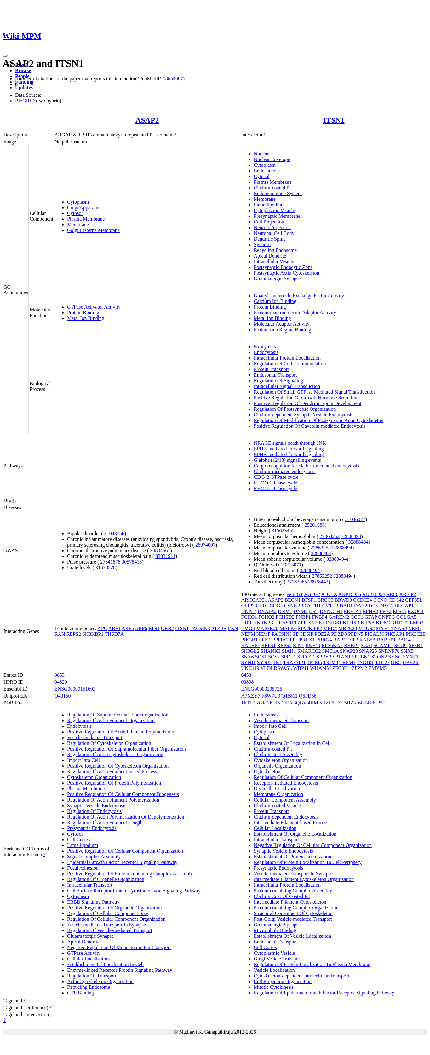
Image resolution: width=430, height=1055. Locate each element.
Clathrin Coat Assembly (278, 754)
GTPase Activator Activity (94, 307)
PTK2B (219, 628)
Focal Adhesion (83, 868)
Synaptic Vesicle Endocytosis (96, 805)
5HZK (350, 702)
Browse (23, 70)
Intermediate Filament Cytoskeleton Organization (304, 879)
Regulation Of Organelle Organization (105, 879)
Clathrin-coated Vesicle (277, 805)
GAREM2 (339, 617)
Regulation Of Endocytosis (94, 811)
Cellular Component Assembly (285, 800)
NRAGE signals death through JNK (290, 443)
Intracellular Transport (89, 885)
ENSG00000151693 (74, 689)
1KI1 (246, 702)
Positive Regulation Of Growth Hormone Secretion (305, 397)
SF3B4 (415, 645)
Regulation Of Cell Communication (290, 363)
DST (313, 611)
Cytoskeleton (267, 771)
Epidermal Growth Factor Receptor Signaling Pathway (122, 862)
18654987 (173, 78)
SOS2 (274, 656)
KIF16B (351, 622)
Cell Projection (269, 221)
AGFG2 (312, 594)
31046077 (355, 519)
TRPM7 (347, 662)
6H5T (378, 702)
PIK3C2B (416, 634)
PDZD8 (339, 634)
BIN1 (154, 628)
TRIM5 (314, 662)
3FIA (287, 702)
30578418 (132, 562)
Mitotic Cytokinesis (274, 987)
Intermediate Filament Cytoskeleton (290, 902)
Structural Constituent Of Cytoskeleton (293, 913)
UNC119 (250, 668)
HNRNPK (263, 622)
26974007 (205, 545)
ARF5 (128, 628)
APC (102, 628)
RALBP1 (250, 645)
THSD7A (114, 634)
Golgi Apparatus (83, 207)
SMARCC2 (309, 651)
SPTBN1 (361, 656)
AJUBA (329, 594)
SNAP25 (368, 651)
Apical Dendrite (270, 255)
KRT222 (400, 622)
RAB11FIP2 (345, 639)
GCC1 (356, 617)
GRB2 (167, 628)
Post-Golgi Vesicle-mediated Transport (293, 919)
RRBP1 (351, 645)
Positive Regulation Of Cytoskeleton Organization (118, 765)
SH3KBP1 (93, 634)
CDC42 (396, 600)
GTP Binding (80, 992)
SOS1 (261, 656)
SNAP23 (349, 651)
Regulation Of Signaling (278, 380)
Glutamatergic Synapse (277, 278)
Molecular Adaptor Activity (282, 324)
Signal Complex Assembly (94, 856)
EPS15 (400, 611)
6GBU (364, 702)
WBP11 (301, 668)
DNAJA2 (267, 611)
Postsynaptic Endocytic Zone (283, 267)
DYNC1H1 (331, 611)
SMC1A (330, 651)
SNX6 (247, 656)
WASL (285, 668)
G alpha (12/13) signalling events (287, 460)
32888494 (351, 536)
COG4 (276, 605)
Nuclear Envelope (272, 159)
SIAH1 (289, 651)
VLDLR (269, 668)
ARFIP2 (407, 594)
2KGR (259, 702)
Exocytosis (265, 346)
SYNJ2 (264, 662)
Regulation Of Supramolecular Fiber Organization (117, 714)
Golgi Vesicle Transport (278, 958)
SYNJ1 (248, 662)
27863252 (329, 536)
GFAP (370, 617)
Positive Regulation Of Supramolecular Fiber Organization (126, 748)
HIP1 (246, 622)
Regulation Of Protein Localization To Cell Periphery (308, 862)
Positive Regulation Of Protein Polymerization (114, 782)
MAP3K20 (267, 628)
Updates (24, 87)
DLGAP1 (404, 605)
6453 (246, 675)
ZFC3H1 (341, 668)
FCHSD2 (285, 617)
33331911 (165, 556)
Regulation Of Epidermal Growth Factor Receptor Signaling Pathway (324, 992)
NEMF (263, 634)
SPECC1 (306, 656)
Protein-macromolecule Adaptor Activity (295, 312)
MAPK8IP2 (310, 628)
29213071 (291, 564)
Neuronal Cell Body (274, 233)
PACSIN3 (200, 628)
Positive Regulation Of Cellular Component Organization (125, 851)
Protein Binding (83, 312)
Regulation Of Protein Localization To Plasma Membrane (312, 964)
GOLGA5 (406, 617)
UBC (396, 662)
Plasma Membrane (86, 219)
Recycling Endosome (275, 250)
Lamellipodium (269, 204)
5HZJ (337, 702)
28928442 (318, 581)
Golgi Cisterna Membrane (93, 230)
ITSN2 (311, 622)
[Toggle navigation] (5, 56)
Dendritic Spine (270, 238)
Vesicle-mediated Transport (95, 737)
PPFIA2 (280, 639)
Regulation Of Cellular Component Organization (116, 919)
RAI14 (404, 639)
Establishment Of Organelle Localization (295, 834)
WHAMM (320, 668)
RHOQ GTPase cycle (275, 482)
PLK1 (265, 639)
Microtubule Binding (275, 930)
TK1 (277, 662)
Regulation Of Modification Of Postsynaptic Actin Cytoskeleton (319, 420)
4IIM (313, 702)
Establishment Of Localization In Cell (105, 964)
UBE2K (411, 662)
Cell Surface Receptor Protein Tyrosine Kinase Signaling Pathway (134, 890)
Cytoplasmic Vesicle (274, 210)
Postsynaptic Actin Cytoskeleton (286, 272)
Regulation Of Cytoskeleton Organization (109, 743)
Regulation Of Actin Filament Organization (111, 720)
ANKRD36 (349, 594)
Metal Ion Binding (85, 318)
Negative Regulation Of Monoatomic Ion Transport (119, 947)
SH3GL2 (250, 651)
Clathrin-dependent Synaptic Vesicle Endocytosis (303, 414)
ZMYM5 (377, 668)
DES (373, 605)
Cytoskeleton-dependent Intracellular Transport (301, 975)
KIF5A (368, 622)
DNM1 (285, 611)
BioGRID (25, 100)
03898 (247, 682)
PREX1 (307, 639)
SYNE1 (411, 656)
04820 (60, 682)
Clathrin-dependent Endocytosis (286, 817)
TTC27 (382, 662)
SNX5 (407, 651)
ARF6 (141, 628)
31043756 (114, 533)
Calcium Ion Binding (275, 301)
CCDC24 (362, 600)
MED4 (330, 628)
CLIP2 (248, 605)
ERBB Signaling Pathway (93, 902)
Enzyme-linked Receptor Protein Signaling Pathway (119, 970)
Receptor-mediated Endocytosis (286, 782)
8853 (59, 675)
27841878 (110, 562)
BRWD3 (343, 600)
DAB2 (360, 605)
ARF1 (114, 628)
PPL (294, 639)
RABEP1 (386, 639)
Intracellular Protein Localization (287, 358)
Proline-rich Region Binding (282, 329)
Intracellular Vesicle (274, 261)
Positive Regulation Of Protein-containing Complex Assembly (130, 873)
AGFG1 (295, 594)
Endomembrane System (278, 193)
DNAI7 (248, 611)
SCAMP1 (383, 645)
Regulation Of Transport (91, 975)
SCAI (366, 645)
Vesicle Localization (274, 970)
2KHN (274, 702)
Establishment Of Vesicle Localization (292, 936)
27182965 (297, 581)
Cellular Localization (88, 958)
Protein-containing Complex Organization (296, 907)
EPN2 (385, 611)
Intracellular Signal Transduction (287, 386)
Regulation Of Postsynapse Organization (295, 409)
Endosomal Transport (275, 375)
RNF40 (312, 645)
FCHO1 (249, 617)
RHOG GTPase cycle (275, 488)
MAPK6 (287, 628)
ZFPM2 (359, 668)
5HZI (324, 702)
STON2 (379, 656)
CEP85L (413, 600)
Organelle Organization (277, 765)
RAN (59, 634)
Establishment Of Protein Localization (292, 856)
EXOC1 (416, 611)
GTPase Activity (83, 953)
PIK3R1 (249, 639)
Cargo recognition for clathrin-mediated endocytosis (306, 465)
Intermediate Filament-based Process (291, 822)
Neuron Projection (272, 227)
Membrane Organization (278, 794)
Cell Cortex (78, 839)
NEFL (414, 628)
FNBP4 (319, 617)
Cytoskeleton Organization (94, 777)
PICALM (374, 634)
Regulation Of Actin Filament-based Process (112, 771)
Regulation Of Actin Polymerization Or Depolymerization (125, 817)
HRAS (282, 622)
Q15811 (290, 696)
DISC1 (386, 605)
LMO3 (417, 622)
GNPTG (386, 617)
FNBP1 (303, 617)
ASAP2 (147, 120)
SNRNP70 (389, 651)
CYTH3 (330, 605)
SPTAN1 (342, 656)
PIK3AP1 (394, 634)
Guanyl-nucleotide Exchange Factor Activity (299, 295)
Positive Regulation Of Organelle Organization (114, 907)
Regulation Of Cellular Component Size (107, 913)
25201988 (315, 525)
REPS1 (268, 645)
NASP (400, 628)
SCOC (401, 645)
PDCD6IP (303, 634)
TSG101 (365, 662)
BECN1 (292, 600)
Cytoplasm (78, 202)
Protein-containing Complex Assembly (293, 890)
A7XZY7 (250, 696)
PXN (233, 628)
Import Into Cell (83, 760)
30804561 (160, 550)
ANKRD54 (373, 594)
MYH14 (384, 628)
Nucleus (262, 153)
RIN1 (298, 645)
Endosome (264, 170)
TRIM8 (330, 662)
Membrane (78, 224)
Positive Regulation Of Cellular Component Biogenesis (123, 794)
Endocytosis (266, 352)
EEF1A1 (353, 611)
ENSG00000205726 (261, 689)
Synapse (262, 244)
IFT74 (296, 622)
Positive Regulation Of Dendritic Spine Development (308, 403)
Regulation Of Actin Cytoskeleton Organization (115, 754)
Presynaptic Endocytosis (92, 828)
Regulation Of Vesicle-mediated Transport (109, 930)
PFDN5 (356, 634)
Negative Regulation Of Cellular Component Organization (313, 845)
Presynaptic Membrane (277, 216)
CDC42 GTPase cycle (276, 477)
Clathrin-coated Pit (273, 187)
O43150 (62, 696)
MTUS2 (366, 628)
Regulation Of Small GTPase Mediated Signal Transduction (314, 392)
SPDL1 (288, 656)
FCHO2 (266, 617)
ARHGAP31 (254, 600)
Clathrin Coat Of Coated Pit (282, 896)
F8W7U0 (270, 696)
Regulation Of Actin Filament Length (105, 822)
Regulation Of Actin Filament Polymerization (113, 800)
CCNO (380, 600)
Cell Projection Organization (283, 981)
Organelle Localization (277, 788)
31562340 (282, 530)
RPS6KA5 (332, 645)
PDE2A (322, 634)
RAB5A (367, 639)
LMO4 (248, 628)
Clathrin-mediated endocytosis (285, 471)
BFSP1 (309, 600)
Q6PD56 (308, 696)
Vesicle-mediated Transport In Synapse (106, 924)
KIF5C (383, 622)
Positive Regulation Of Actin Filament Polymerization (122, 731)
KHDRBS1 (329, 622)
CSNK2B (293, 605)
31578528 (105, 567)
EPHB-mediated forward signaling (289, 448)
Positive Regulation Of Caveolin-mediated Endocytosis (310, 426)
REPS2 (73, 634)
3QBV (300, 702)
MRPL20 (347, 628)
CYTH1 (313, 605)
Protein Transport (271, 369)
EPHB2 (370, 611)
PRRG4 (324, 639)
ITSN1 (334, 120)
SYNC (395, 656)
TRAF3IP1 (294, 662)
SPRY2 (323, 656)
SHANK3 (270, 651)
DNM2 (300, 611)
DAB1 (346, 605)
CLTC (262, 605)
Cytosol (75, 213)
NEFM (248, 634)
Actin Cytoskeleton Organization (100, 981)
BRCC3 (325, 600)
